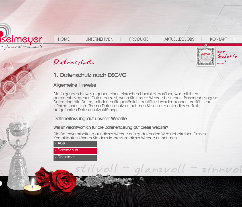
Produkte (139, 39)
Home (64, 39)
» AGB (60, 143)
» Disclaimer (65, 157)
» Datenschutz (66, 150)
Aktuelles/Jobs (179, 39)
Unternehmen (99, 39)
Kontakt (218, 39)
